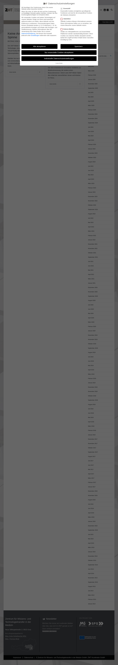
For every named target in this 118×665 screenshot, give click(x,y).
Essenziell (65, 8)
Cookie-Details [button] (59, 63)
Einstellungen (35, 35)
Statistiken (66, 19)
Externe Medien (67, 29)
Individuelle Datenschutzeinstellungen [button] (59, 58)
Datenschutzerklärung (28, 33)
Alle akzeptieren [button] (39, 46)
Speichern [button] (79, 46)
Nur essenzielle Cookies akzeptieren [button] (59, 52)
